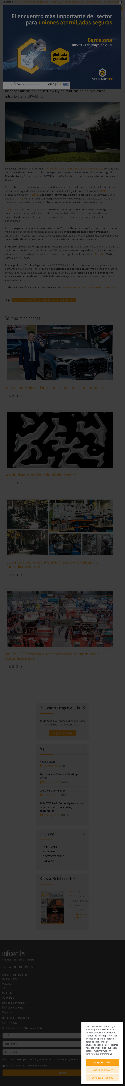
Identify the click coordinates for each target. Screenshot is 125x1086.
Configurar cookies (102, 1077)
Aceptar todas (102, 1062)
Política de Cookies (102, 1070)
